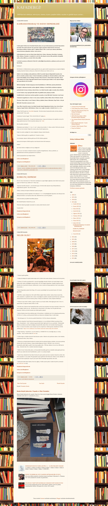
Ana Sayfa (41, 383)
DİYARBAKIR (34, 168)
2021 (73, 239)
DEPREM (28, 168)
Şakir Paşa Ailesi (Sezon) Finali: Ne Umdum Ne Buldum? (80, 111)
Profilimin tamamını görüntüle (77, 188)
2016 (73, 251)
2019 (73, 244)
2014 (73, 256)
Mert (81, 145)
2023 (73, 202)
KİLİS (60, 168)
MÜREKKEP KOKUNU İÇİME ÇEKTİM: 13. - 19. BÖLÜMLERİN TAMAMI (44, 466)
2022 (73, 236)
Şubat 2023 (76, 223)
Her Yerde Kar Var (21, 363)
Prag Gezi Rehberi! (76, 128)
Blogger (58, 498)
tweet (34, 333)
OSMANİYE (26, 170)
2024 (73, 199)
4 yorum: (31, 376)
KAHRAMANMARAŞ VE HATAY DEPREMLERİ (38, 24)
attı (44, 116)
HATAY (46, 168)
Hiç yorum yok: (32, 166)
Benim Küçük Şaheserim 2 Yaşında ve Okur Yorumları (33, 391)
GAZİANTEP (41, 168)
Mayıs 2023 (76, 218)
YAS (37, 170)
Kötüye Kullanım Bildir (77, 139)
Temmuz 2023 (76, 216)
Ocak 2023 (76, 234)
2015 (73, 253)
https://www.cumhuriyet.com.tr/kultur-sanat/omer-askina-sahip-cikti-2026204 (41, 328)
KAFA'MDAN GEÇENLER (28, 379)
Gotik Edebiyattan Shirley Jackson (80, 108)
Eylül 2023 (76, 211)
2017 (73, 248)
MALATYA (20, 170)
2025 (73, 197)
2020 (73, 241)
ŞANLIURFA (32, 170)
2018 (73, 246)
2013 (73, 258)
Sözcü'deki (31, 111)
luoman (42, 498)
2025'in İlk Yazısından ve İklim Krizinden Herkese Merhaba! (79, 116)
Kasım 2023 (76, 206)
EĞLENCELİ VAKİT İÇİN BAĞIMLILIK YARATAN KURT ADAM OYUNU (44, 483)
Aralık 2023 (76, 204)
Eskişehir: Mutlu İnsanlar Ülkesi (79, 126)
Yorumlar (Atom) (25, 386)
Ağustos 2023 (76, 213)
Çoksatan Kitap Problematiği (78, 106)
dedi (43, 121)
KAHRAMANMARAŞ (53, 168)
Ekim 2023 (76, 208)
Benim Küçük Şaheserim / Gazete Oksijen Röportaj (80, 123)
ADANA (23, 168)
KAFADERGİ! (29, 7)
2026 (73, 194)
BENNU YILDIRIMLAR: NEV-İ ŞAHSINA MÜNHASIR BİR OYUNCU (43, 474)
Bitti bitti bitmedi (76, 114)
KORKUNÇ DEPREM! (26, 177)
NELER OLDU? (23, 235)
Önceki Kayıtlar (61, 383)
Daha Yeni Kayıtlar (21, 383)
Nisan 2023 (76, 220)
